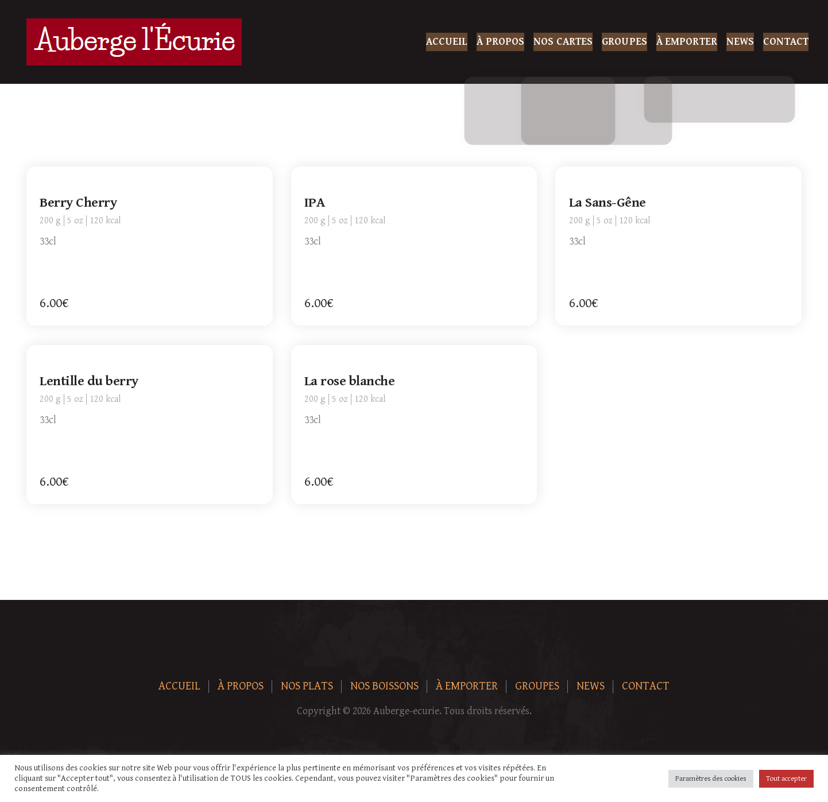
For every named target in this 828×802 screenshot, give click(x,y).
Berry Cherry (78, 203)
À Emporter (686, 42)
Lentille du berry (89, 382)
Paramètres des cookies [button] (710, 778)
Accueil (447, 42)
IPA (315, 203)
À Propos (500, 42)
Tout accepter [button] (786, 778)
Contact (785, 42)
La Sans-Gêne (607, 203)
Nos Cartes (563, 42)
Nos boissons (384, 686)
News (740, 42)
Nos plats (307, 686)
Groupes (624, 42)
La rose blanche (350, 382)
